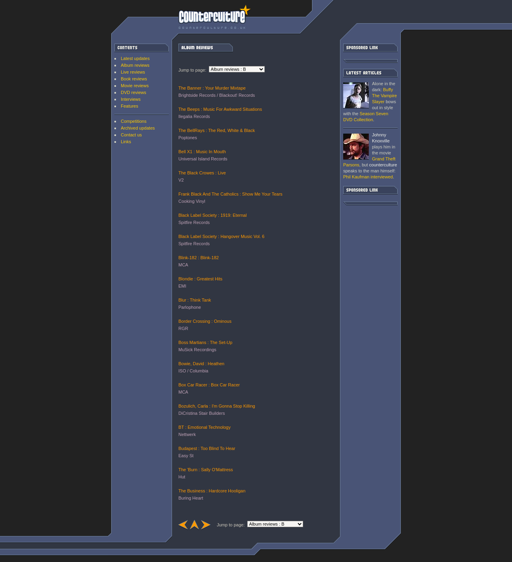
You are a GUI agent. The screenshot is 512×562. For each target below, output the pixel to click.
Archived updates (138, 128)
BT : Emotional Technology (204, 427)
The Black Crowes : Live (202, 172)
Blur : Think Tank (194, 300)
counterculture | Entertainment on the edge (214, 17)
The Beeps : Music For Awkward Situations (220, 109)
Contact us (131, 134)
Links (126, 141)
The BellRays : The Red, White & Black (216, 130)
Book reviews (134, 78)
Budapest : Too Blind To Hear (206, 448)
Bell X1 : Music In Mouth (202, 151)
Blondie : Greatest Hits (200, 278)
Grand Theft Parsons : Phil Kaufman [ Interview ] (356, 147)
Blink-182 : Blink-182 (198, 257)
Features (129, 106)
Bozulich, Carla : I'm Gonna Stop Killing (216, 406)
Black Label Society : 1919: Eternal (212, 215)
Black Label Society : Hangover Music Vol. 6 (221, 236)
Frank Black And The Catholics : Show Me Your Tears (230, 194)
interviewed (368, 176)
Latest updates (135, 58)
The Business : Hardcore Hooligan (212, 490)
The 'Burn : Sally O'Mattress (205, 469)
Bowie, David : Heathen (201, 363)
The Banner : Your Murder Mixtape (212, 88)
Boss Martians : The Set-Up (205, 342)
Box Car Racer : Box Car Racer (209, 384)
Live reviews (133, 72)
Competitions (133, 121)
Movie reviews (135, 85)
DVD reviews (133, 92)
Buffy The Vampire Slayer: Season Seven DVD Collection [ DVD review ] (356, 95)
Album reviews (135, 65)
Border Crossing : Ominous (205, 321)
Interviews (131, 99)
